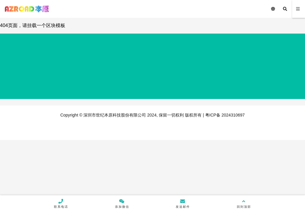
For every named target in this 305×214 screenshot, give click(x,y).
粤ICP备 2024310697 (224, 115)
